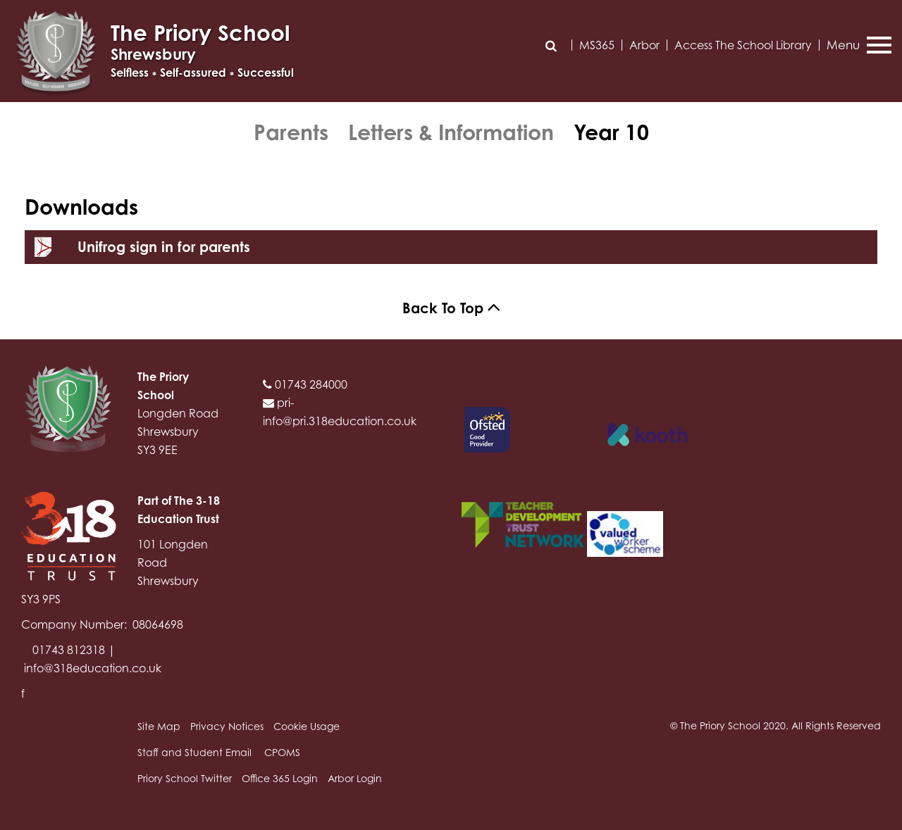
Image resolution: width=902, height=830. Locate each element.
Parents (291, 132)
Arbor (644, 45)
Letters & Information (451, 132)
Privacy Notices (227, 726)
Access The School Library (743, 45)
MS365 (596, 45)
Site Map (158, 726)
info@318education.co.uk (92, 668)
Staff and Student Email (194, 752)
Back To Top (451, 308)
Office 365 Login (280, 778)
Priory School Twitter (184, 778)
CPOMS (282, 752)
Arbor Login (355, 778)
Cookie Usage (306, 726)
